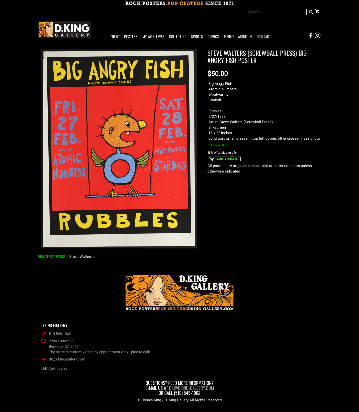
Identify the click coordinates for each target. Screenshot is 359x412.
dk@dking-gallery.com (63, 359)
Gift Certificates (54, 368)
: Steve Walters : (80, 256)
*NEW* (115, 37)
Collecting (177, 37)
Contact (264, 37)
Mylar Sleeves (153, 37)
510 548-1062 (56, 334)
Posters (131, 37)
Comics (213, 37)
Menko (229, 37)
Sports (197, 37)
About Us (245, 37)
